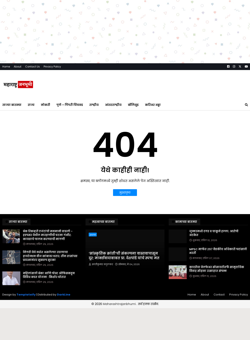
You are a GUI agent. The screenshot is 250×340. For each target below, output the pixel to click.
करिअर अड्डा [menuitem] (153, 105)
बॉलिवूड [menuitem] (133, 105)
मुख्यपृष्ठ (125, 192)
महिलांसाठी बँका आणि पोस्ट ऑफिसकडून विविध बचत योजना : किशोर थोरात (49, 275)
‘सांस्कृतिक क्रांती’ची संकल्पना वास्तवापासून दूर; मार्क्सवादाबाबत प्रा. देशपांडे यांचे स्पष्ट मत (124, 255)
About (17, 66)
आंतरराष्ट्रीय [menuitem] (113, 105)
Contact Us (32, 66)
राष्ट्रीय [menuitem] (94, 105)
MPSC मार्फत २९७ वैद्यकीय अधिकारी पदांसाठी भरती (218, 251)
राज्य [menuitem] (31, 105)
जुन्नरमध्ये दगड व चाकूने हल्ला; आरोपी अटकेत (213, 233)
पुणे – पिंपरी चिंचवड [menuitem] (70, 105)
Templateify (26, 295)
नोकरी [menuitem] (45, 105)
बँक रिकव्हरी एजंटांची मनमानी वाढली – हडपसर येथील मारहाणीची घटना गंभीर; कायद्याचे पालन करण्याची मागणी (48, 235)
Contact (219, 295)
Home (6, 66)
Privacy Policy (52, 66)
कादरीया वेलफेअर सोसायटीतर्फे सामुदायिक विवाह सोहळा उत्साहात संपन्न (216, 269)
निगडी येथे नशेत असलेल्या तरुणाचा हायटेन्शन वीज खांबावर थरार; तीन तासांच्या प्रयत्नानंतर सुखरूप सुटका (50, 256)
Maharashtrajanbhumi (120, 304)
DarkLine (63, 295)
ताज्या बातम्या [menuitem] (11, 105)
